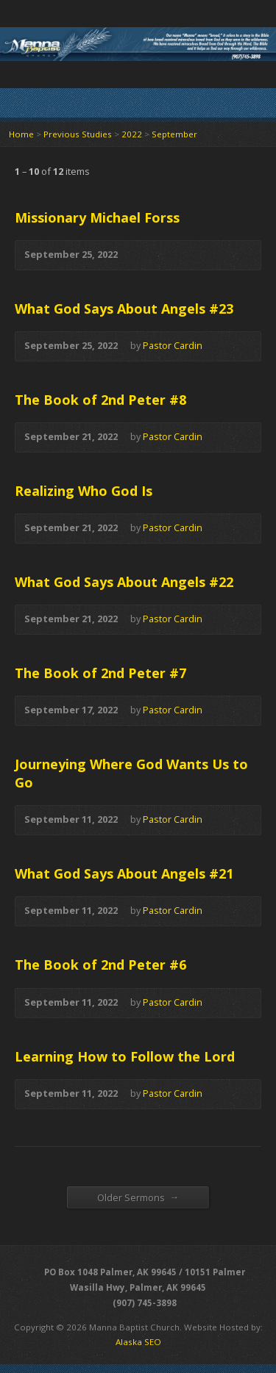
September (174, 134)
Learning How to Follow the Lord (125, 1056)
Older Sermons (138, 1197)
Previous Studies (77, 134)
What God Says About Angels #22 (124, 582)
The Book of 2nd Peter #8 (100, 399)
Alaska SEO (138, 1341)
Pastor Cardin (172, 345)
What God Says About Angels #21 (124, 873)
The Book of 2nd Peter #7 (100, 673)
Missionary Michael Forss (97, 217)
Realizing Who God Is (83, 491)
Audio (139, 255)
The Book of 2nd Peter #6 (100, 964)
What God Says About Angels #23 (124, 308)
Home (21, 134)
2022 (131, 134)
